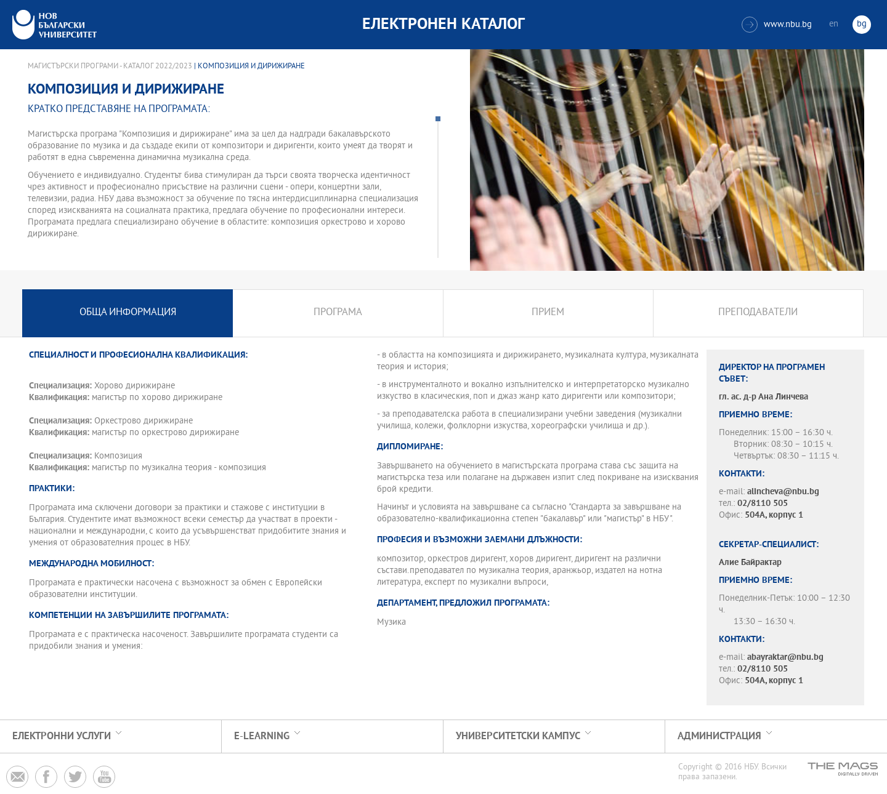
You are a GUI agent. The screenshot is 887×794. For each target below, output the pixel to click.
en (833, 24)
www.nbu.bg (777, 25)
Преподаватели (758, 313)
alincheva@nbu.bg (783, 492)
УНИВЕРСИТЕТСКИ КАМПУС (518, 736)
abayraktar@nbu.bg (785, 658)
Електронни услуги (61, 736)
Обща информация (127, 313)
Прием (548, 313)
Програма (338, 313)
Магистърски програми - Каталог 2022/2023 (110, 66)
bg (862, 24)
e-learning (262, 736)
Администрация (719, 736)
